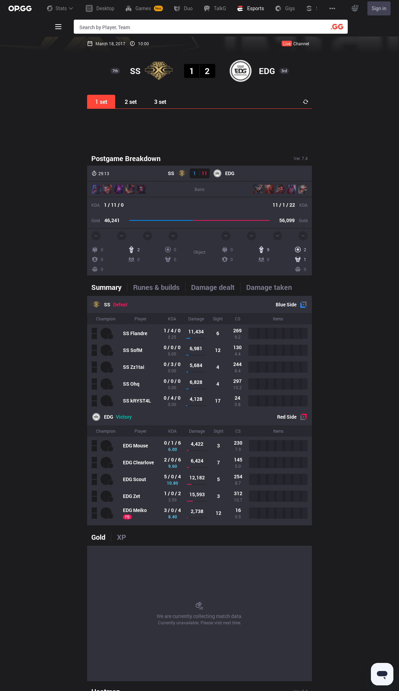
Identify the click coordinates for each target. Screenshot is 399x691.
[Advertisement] (199, 130)
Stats (60, 8)
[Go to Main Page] (20, 8)
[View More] (332, 8)
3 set (160, 101)
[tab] (109, 287)
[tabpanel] (199, 410)
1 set (101, 101)
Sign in (379, 8)
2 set (131, 101)
